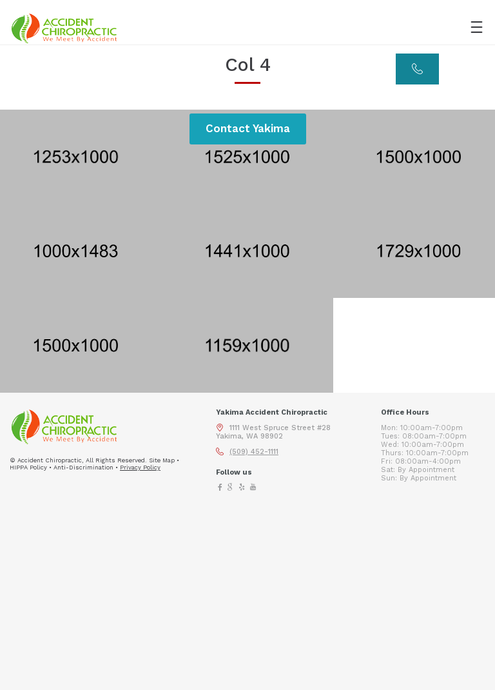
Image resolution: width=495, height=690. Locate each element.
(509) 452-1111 (253, 452)
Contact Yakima (248, 128)
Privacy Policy (140, 467)
